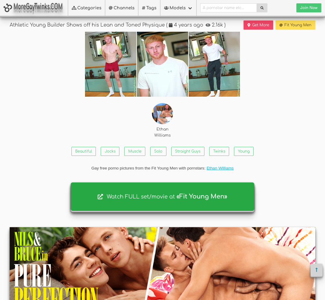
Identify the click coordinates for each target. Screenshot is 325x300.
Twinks (219, 151)
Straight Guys (187, 151)
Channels (121, 8)
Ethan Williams (162, 120)
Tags (149, 8)
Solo (158, 151)
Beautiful (83, 151)
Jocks (110, 151)
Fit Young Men (295, 25)
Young (244, 151)
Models (175, 8)
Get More (258, 25)
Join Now (308, 8)
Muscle (134, 151)
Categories (87, 8)
